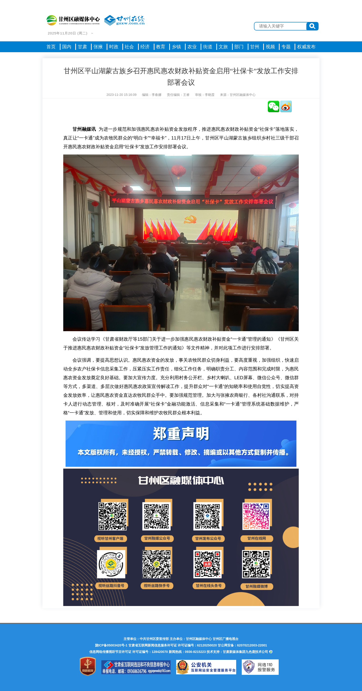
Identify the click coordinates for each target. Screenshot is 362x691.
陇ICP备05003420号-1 (111, 645)
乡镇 (176, 46)
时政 (113, 46)
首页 (51, 46)
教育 (160, 46)
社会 (129, 46)
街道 (207, 46)
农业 (192, 46)
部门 (239, 46)
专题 (286, 46)
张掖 (98, 46)
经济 (145, 46)
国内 (66, 46)
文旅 (223, 46)
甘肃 (82, 46)
